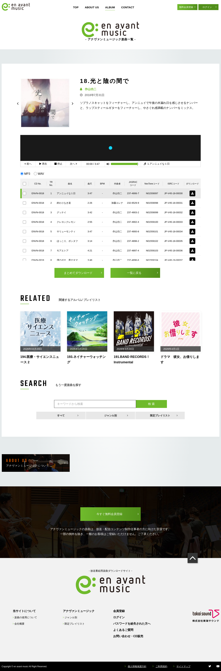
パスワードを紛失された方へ (132, 623)
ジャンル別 (110, 415)
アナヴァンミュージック (79, 611)
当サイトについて (24, 611)
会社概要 (19, 623)
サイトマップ (183, 666)
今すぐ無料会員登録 (109, 514)
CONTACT (127, 7)
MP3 (27, 173)
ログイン (207, 7)
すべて (61, 415)
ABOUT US (92, 7)
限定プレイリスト (160, 415)
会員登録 (119, 611)
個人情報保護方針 (137, 666)
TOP (76, 7)
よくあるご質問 (123, 629)
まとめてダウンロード (78, 272)
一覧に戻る (134, 272)
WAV (41, 173)
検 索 (151, 403)
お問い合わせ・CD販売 (128, 636)
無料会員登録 (186, 7)
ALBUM (110, 7)
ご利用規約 (161, 666)
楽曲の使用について (25, 617)
